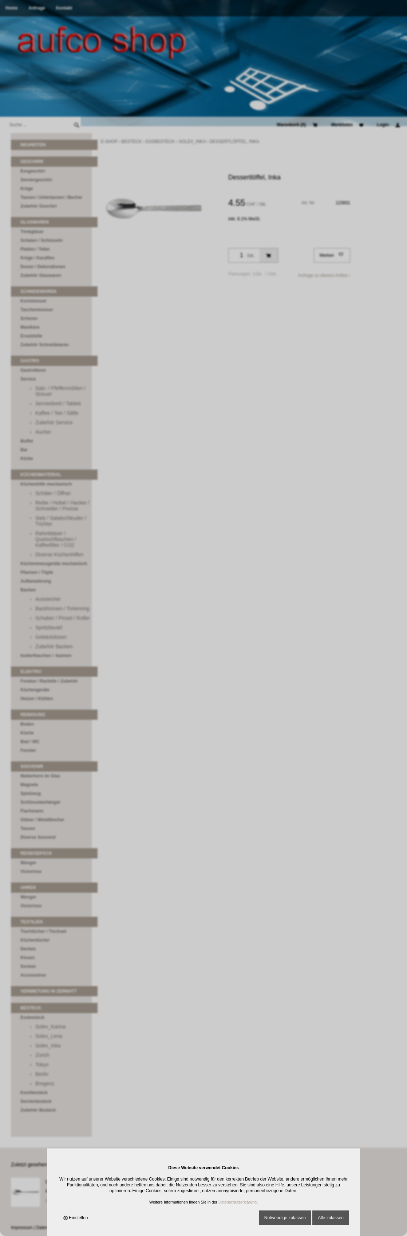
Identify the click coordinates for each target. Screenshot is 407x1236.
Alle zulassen (331, 1217)
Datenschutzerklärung (237, 1202)
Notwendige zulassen (285, 1217)
